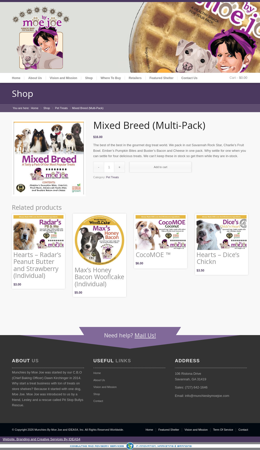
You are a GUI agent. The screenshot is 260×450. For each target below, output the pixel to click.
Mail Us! (145, 335)
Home (16, 78)
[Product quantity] (109, 167)
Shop (89, 78)
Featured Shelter (162, 78)
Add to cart (160, 167)
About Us (35, 78)
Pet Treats (61, 108)
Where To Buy (111, 78)
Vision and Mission (63, 78)
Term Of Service (223, 429)
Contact (98, 400)
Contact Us (189, 78)
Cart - (234, 78)
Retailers (135, 78)
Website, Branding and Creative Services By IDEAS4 (41, 439)
